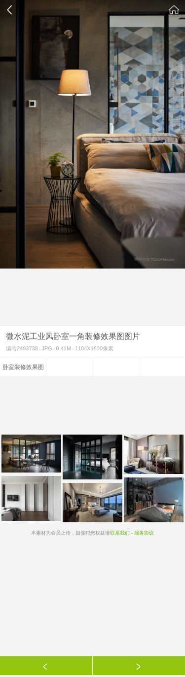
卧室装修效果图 (23, 367)
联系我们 (120, 533)
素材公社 (174, 10)
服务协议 (144, 533)
